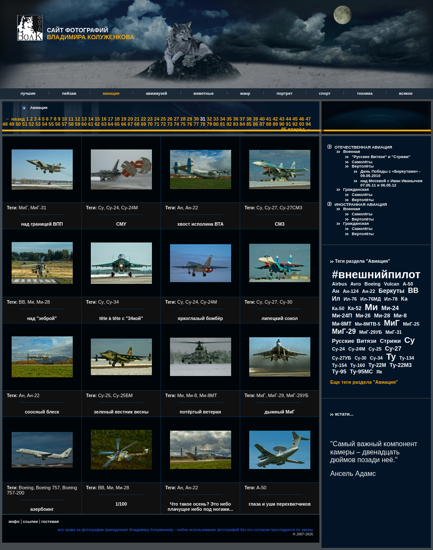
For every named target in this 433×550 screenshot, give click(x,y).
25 (163, 118)
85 (248, 124)
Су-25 (104, 395)
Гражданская (356, 189)
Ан (180, 207)
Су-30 (286, 302)
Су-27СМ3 (291, 207)
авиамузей (157, 93)
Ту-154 (339, 365)
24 (156, 118)
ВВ (22, 302)
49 (11, 124)
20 (130, 118)
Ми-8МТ (208, 395)
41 (268, 118)
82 (229, 124)
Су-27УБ (341, 357)
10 (64, 118)
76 (189, 124)
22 (143, 118)
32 (209, 118)
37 (242, 118)
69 (143, 124)
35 (229, 118)
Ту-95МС (361, 371)
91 (288, 124)
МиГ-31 (38, 207)
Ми (31, 302)
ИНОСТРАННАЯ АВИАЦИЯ (360, 204)
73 (169, 124)
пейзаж (69, 93)
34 (222, 118)
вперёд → (299, 129)
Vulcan (391, 283)
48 (5, 124)
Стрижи (390, 341)
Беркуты (392, 290)
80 (216, 124)
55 (51, 124)
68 (136, 124)
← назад (15, 118)
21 (136, 118)
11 (71, 118)
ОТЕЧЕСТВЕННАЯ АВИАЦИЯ (363, 147)
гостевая (50, 521)
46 (301, 118)
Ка (404, 298)
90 (282, 124)
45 (294, 118)
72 (163, 124)
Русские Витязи (354, 341)
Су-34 (112, 302)
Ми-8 (191, 395)
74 (176, 124)
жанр (245, 93)
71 (156, 124)
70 (149, 124)
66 (123, 124)
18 (117, 118)
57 (64, 124)
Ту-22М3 (401, 365)
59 (77, 124)
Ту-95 (339, 371)
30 (196, 118)
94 (308, 124)
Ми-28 (43, 302)
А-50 (261, 487)
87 (262, 124)
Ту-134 (406, 357)
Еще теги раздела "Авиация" (364, 382)
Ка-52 (355, 308)
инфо (14, 521)
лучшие (28, 93)
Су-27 (271, 207)
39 (255, 118)
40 (262, 118)
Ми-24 (390, 308)
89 (275, 124)
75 (183, 124)
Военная (351, 151)
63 (103, 124)
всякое (406, 93)
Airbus (339, 283)
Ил (336, 298)
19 (123, 118)
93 (301, 124)
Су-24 (112, 207)
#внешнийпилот (376, 274)
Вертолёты (363, 166)
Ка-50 (338, 308)
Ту (391, 356)
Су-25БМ (123, 395)
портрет (285, 93)
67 (130, 124)
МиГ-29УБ (297, 395)
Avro (355, 283)
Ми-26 (363, 316)
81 (222, 124)
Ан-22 (192, 207)
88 (268, 124)
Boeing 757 (48, 487)
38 (248, 118)
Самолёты (362, 162)
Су (101, 207)
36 (235, 118)
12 (77, 118)
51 (25, 124)
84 (242, 124)
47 (308, 118)
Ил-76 (350, 298)
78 (202, 124)
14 (90, 118)
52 (31, 124)
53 (37, 124)
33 (216, 118)
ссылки (30, 521)
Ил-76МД (370, 298)
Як (379, 371)
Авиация (38, 108)
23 (149, 118)
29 (189, 118)
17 (110, 118)
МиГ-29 (276, 395)
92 (294, 124)
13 (84, 118)
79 (209, 124)
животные (204, 93)
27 (176, 118)
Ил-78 (391, 298)
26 (169, 118)
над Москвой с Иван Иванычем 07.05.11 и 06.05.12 (391, 183)
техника (365, 93)
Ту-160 (357, 365)
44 (288, 118)
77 (196, 124)
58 (71, 124)
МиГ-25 (411, 323)
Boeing (26, 487)
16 (103, 118)
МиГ (23, 207)
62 (97, 124)
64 (110, 124)
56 (57, 124)
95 (284, 129)
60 (84, 124)
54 (44, 124)
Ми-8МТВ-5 (367, 323)
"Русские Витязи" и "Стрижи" (381, 157)
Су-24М (129, 207)
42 (275, 118)
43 (282, 118)
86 (255, 124)
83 (235, 124)
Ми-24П (342, 315)
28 (183, 118)
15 (97, 118)
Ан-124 (351, 291)
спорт (325, 93)
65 (117, 124)
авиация (112, 93)
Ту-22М (377, 365)
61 (90, 124)
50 (18, 124)
